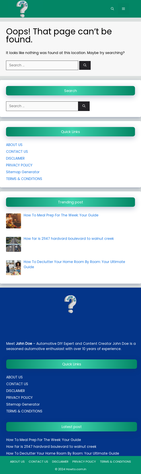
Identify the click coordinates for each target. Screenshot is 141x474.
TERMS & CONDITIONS (24, 178)
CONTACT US (17, 151)
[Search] (85, 65)
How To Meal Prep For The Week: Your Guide (43, 439)
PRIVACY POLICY (19, 165)
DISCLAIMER (15, 158)
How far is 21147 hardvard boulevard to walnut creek (51, 446)
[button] (112, 8)
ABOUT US (14, 144)
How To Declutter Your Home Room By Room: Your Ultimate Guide (62, 453)
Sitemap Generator (23, 172)
